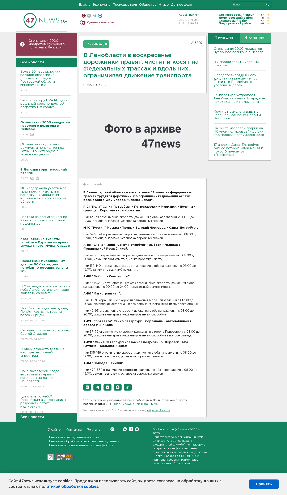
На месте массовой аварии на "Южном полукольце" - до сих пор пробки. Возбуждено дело (239, 131)
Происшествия (125, 4)
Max (137, 429)
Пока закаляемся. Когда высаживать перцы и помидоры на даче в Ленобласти (45, 379)
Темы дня (224, 37)
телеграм (95, 16)
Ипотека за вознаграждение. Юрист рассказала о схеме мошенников (45, 223)
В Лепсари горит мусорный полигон (236, 64)
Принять (264, 484)
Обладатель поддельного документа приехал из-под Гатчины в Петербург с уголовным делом (45, 152)
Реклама (93, 429)
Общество (148, 4)
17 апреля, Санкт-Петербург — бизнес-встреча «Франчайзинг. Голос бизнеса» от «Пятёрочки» (239, 149)
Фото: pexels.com (96, 184)
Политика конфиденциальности (73, 437)
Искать (267, 4)
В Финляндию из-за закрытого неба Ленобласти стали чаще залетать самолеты (45, 292)
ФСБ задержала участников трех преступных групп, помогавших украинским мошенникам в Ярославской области (45, 198)
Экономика (101, 4)
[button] (87, 387)
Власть (84, 4)
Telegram (131, 429)
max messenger (100, 16)
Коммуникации (96, 44)
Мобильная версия (84, 16)
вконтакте (89, 16)
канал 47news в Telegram (130, 404)
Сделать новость (100, 22)
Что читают (255, 37)
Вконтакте (112, 429)
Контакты (74, 429)
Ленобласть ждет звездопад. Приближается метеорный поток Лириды (45, 314)
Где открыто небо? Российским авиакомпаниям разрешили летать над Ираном (45, 404)
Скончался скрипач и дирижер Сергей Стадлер (45, 335)
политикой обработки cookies (68, 486)
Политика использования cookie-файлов (80, 445)
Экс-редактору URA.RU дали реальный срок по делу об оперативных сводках (45, 106)
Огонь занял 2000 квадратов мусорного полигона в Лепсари (47, 44)
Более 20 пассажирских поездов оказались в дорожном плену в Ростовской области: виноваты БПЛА (45, 81)
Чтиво (164, 4)
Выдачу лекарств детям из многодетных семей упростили (45, 355)
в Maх (155, 404)
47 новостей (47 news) (172, 430)
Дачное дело (181, 4)
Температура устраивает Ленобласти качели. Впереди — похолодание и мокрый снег (239, 98)
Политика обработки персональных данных (83, 441)
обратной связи (158, 410)
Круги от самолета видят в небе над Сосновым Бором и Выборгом (237, 115)
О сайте (54, 429)
